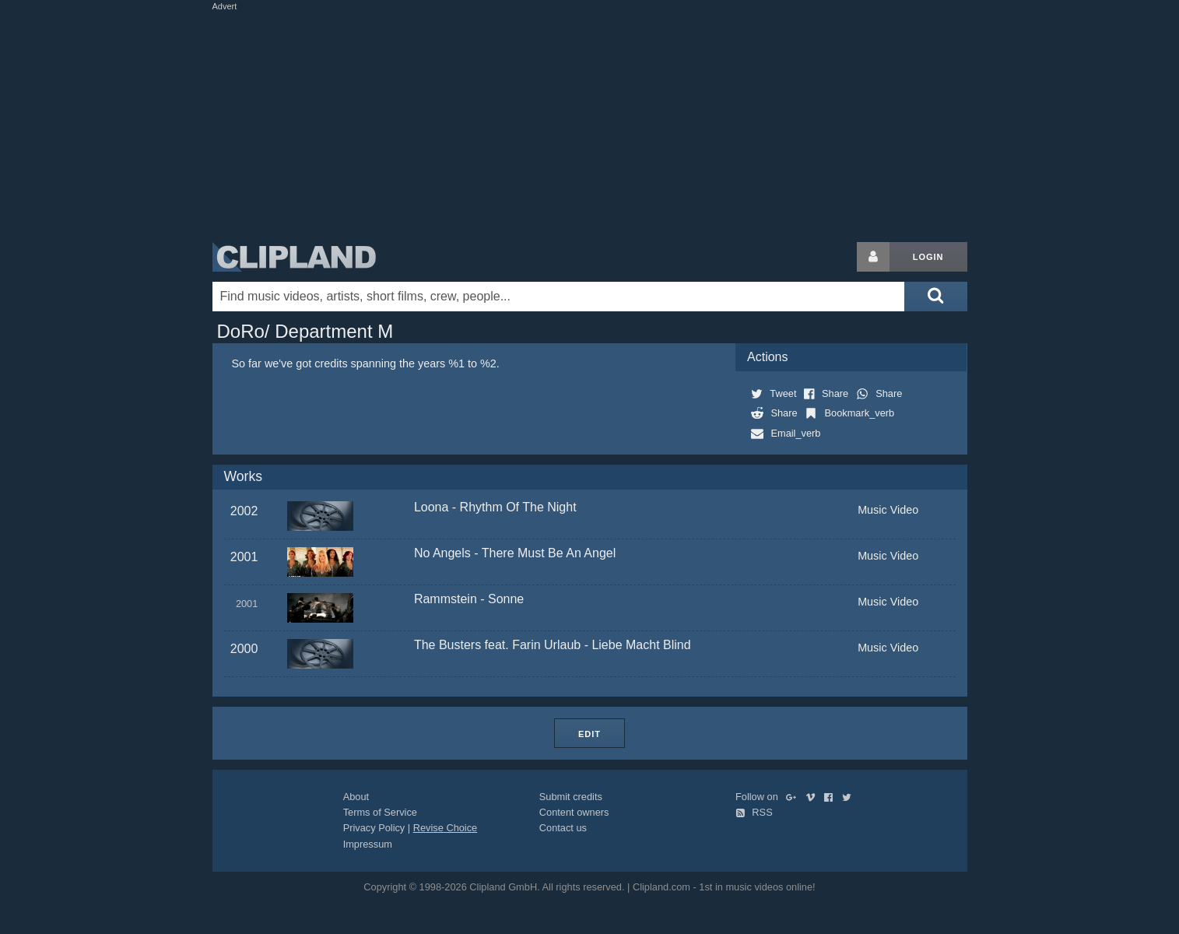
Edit (589, 734)
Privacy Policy (374, 828)
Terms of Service (380, 812)
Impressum (367, 844)
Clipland (294, 257)
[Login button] (873, 257)
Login (928, 257)
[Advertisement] (589, 123)
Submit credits (570, 796)
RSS (754, 812)
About (356, 796)
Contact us (563, 828)
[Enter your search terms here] (558, 296)
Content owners (574, 812)
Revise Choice (445, 828)
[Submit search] (935, 296)
